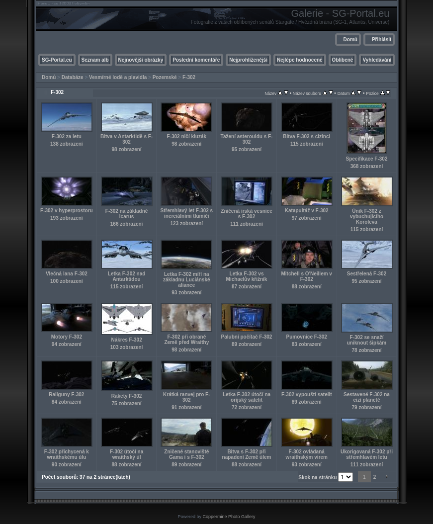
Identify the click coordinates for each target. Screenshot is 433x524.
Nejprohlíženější (248, 60)
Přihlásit (381, 39)
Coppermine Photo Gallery (228, 516)
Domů (350, 39)
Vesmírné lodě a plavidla (118, 77)
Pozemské (165, 77)
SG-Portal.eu (57, 60)
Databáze (73, 77)
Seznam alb (95, 60)
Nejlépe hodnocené (300, 60)
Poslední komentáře (196, 60)
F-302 (188, 77)
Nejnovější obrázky (141, 60)
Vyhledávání (376, 60)
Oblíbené (342, 60)
